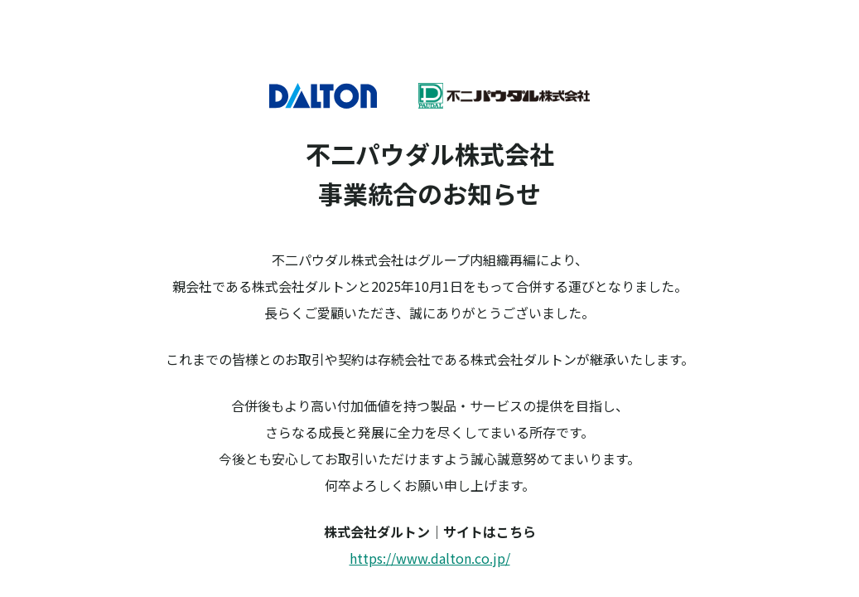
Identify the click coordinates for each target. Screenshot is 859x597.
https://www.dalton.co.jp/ (430, 558)
